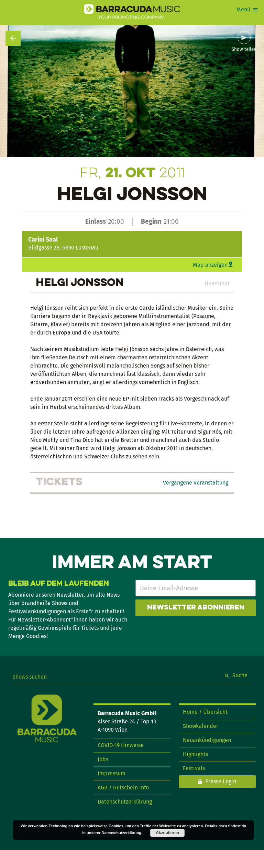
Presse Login (220, 781)
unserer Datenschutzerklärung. (114, 833)
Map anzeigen (210, 265)
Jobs (103, 759)
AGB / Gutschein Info (123, 787)
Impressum (111, 773)
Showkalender (200, 726)
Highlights (195, 754)
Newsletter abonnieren (195, 608)
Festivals (194, 768)
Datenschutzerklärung (125, 801)
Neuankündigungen (207, 740)
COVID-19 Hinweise (121, 745)
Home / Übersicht (205, 712)
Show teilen (244, 49)
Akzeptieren (167, 832)
